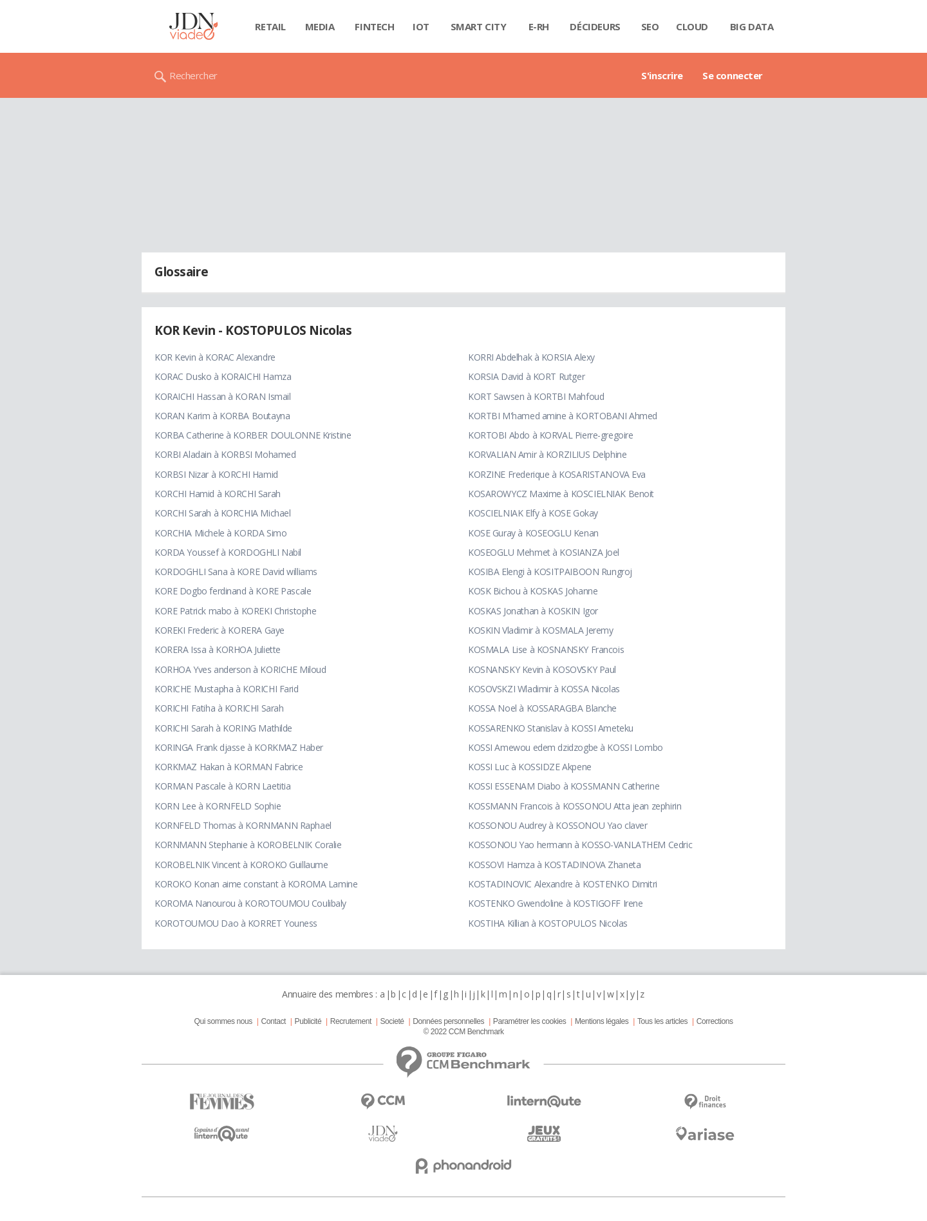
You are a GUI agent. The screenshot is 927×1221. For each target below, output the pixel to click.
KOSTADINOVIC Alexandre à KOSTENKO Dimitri (562, 884)
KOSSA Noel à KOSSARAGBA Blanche (542, 708)
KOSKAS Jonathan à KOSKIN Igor (533, 611)
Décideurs (595, 26)
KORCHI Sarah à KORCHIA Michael (222, 513)
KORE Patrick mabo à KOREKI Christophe (235, 611)
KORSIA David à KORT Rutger (526, 376)
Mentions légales (601, 1021)
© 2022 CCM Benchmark (463, 1031)
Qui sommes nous (223, 1021)
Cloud (692, 26)
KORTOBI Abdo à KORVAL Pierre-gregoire (550, 435)
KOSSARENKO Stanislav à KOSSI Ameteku (550, 728)
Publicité (308, 1021)
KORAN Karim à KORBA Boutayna (222, 416)
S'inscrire (662, 75)
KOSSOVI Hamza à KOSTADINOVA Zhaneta (554, 864)
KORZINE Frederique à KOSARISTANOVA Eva (557, 474)
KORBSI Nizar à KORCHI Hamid (216, 474)
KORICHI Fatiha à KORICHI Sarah (218, 708)
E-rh (539, 26)
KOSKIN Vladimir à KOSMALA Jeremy (540, 630)
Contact (273, 1021)
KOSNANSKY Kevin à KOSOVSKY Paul (542, 669)
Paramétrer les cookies (529, 1021)
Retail (270, 26)
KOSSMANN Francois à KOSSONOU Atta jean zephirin (574, 806)
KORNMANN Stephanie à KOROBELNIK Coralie (248, 844)
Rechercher (193, 75)
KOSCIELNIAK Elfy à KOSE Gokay (533, 513)
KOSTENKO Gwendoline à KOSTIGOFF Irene (555, 903)
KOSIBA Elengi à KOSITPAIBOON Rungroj (550, 571)
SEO (650, 26)
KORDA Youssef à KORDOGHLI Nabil (227, 552)
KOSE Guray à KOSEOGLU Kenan (533, 533)
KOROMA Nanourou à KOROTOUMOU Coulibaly (250, 903)
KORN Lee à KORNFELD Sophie (217, 806)
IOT (421, 26)
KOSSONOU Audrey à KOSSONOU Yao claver (557, 825)
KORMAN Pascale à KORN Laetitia (222, 786)
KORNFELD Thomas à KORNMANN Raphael (243, 825)
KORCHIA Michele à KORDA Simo (220, 533)
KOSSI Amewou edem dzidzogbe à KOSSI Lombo (565, 747)
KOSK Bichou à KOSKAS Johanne (532, 591)
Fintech (374, 26)
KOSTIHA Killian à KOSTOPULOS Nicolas (548, 923)
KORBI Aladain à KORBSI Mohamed (224, 454)
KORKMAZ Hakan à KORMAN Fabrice (228, 767)
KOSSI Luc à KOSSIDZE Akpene (530, 767)
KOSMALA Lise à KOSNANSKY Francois (546, 649)
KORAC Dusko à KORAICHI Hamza (222, 376)
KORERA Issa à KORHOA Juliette (217, 649)
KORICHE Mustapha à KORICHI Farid (226, 689)
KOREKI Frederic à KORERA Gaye (219, 630)
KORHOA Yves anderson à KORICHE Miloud (240, 669)
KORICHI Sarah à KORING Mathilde (223, 728)
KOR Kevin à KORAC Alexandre (215, 357)
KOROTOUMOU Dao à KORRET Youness (235, 923)
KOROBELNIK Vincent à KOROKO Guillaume (241, 864)
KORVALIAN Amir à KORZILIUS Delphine (547, 454)
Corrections (715, 1021)
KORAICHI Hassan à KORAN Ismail (222, 396)
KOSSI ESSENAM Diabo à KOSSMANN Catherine (563, 786)
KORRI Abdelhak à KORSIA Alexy (531, 357)
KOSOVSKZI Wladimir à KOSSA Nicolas (544, 689)
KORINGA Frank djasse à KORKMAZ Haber (238, 747)
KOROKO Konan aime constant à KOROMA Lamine (255, 884)
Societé (392, 1021)
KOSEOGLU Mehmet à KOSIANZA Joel (543, 552)
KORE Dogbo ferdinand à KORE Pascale (232, 591)
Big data (752, 26)
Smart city (479, 26)
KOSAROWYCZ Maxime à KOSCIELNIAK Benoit (561, 493)
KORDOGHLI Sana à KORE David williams (235, 571)
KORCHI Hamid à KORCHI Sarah (217, 493)
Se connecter (732, 75)
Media (320, 26)
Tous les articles (662, 1021)
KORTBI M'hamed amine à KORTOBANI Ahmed (562, 416)
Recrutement (350, 1021)
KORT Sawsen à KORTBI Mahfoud (536, 396)
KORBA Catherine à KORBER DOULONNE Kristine (252, 435)
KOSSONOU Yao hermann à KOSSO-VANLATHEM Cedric (580, 844)
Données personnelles (448, 1021)
